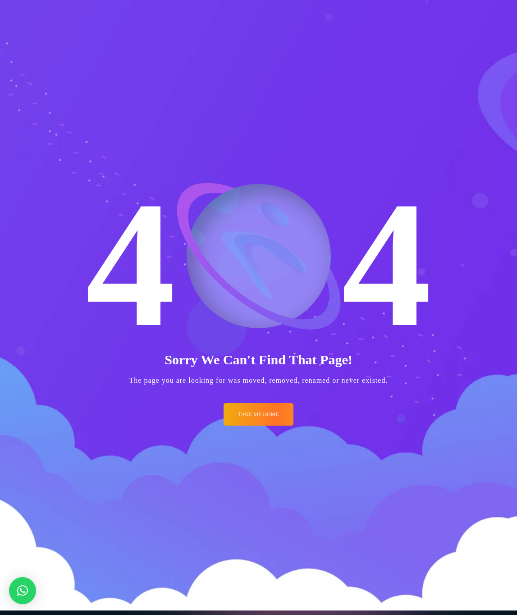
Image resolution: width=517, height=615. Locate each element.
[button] (22, 590)
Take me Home (258, 414)
